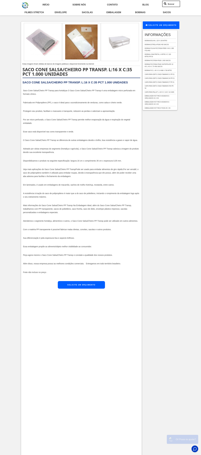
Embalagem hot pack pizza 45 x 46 (157, 108)
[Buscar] (165, 4)
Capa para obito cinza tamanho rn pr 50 (159, 87)
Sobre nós (79, 4)
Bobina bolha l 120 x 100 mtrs (156, 40)
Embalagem (114, 12)
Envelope (61, 12)
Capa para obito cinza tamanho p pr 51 (159, 82)
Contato (112, 4)
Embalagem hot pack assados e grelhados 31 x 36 (157, 97)
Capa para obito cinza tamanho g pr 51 (160, 74)
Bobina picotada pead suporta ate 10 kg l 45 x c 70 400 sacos (159, 65)
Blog (145, 4)
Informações (158, 35)
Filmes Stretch (34, 12)
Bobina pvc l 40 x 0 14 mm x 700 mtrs (158, 70)
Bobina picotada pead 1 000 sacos (158, 60)
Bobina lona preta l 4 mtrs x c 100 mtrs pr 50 (158, 55)
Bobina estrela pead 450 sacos (157, 44)
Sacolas (87, 12)
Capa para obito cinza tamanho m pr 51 (160, 78)
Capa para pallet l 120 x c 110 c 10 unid (159, 92)
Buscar (171, 4)
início (46, 4)
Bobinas (140, 12)
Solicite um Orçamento (81, 285)
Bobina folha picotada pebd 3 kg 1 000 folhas (159, 49)
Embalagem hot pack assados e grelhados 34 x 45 (157, 103)
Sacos (167, 12)
